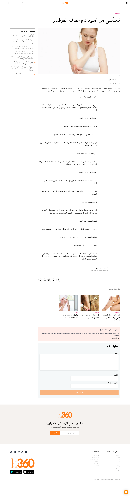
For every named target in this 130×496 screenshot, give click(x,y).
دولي (119, 481)
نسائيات (117, 24)
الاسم (116, 386)
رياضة (118, 477)
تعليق (116, 364)
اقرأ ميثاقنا (115, 350)
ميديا (119, 475)
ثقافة (118, 473)
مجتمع (118, 471)
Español (4, 3)
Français (13, 3)
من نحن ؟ (96, 467)
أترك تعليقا (79, 404)
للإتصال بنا (96, 475)
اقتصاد (118, 469)
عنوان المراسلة (112, 394)
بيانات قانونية (96, 473)
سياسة (118, 467)
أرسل (55, 444)
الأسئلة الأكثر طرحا (95, 469)
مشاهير (118, 479)
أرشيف (97, 477)
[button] (126, 492)
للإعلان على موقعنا (94, 471)
